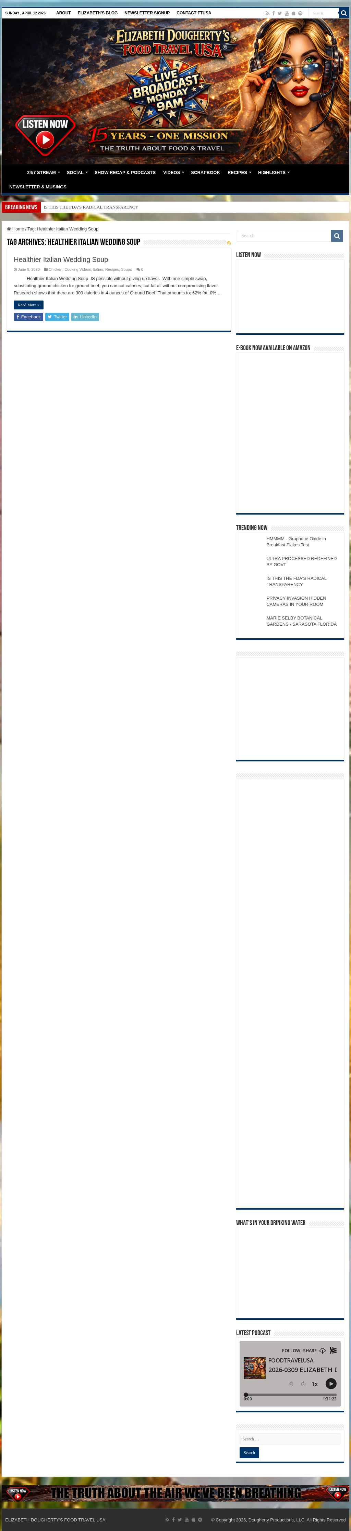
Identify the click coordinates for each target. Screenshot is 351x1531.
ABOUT (63, 13)
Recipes (112, 269)
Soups (126, 269)
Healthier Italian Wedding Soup (61, 259)
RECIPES (237, 172)
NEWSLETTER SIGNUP (147, 13)
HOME (14, 171)
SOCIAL (75, 172)
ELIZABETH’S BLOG (98, 13)
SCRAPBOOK (205, 172)
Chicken (55, 269)
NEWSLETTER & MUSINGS (37, 186)
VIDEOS (171, 172)
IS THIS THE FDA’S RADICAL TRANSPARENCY (91, 207)
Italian (98, 269)
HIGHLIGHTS (272, 172)
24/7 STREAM (41, 172)
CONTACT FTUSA (194, 13)
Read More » (28, 305)
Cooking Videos (77, 269)
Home (15, 228)
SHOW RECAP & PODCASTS (125, 172)
